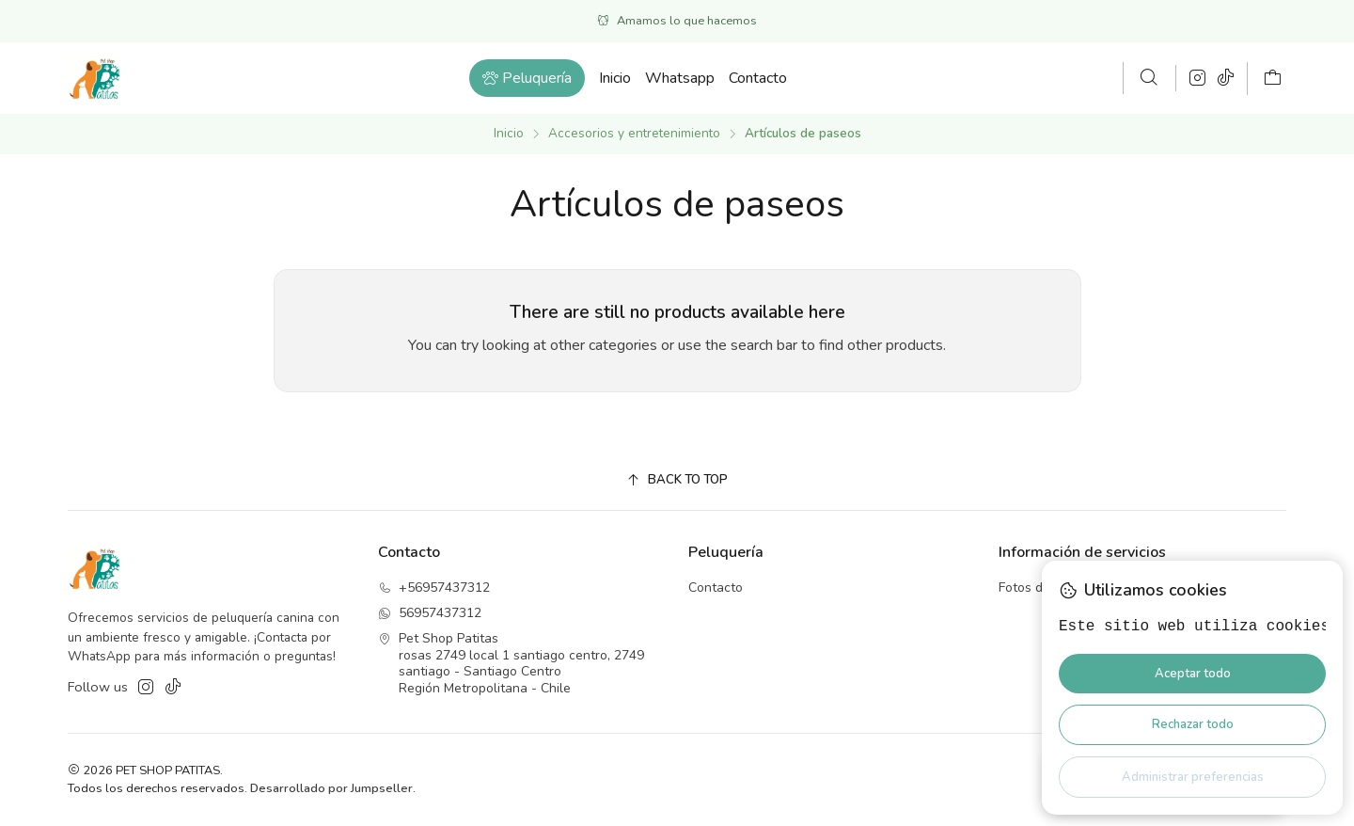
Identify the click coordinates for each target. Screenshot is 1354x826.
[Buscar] (1149, 78)
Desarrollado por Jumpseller (331, 788)
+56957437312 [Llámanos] (434, 587)
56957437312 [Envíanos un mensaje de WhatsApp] (429, 613)
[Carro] (1272, 78)
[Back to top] (677, 480)
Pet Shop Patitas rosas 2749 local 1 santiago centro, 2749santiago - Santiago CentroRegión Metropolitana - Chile (511, 663)
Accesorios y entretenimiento (634, 133)
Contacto (715, 587)
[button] (527, 78)
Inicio (509, 133)
